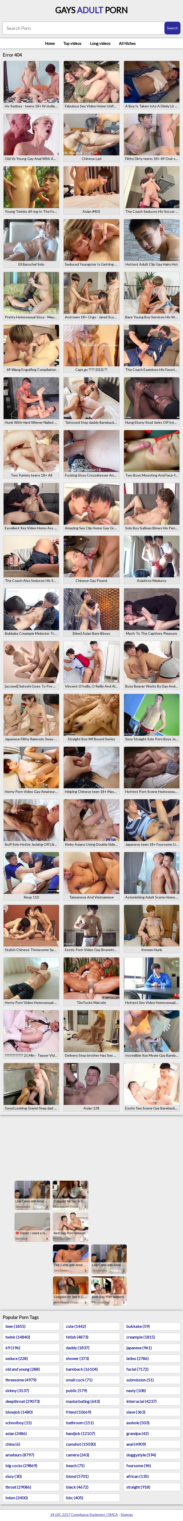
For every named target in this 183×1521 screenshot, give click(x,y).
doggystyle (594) (141, 1454)
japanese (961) (139, 1347)
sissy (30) (13, 1476)
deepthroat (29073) (22, 1401)
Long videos (100, 43)
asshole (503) (137, 1422)
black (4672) (77, 1487)
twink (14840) (17, 1337)
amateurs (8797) (19, 1454)
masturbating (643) (83, 1401)
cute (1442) (76, 1326)
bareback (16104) (82, 1369)
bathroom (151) (80, 1422)
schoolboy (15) (18, 1422)
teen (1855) (15, 1326)
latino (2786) (137, 1358)
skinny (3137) (17, 1390)
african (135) (137, 1476)
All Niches (127, 43)
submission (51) (140, 1379)
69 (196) (12, 1347)
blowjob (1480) (19, 1412)
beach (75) (75, 1465)
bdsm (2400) (16, 1497)
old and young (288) (22, 1369)
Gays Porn (91, 10)
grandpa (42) (137, 1433)
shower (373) (77, 1358)
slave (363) (135, 1412)
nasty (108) (136, 1390)
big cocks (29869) (21, 1465)
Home (50, 43)
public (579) (76, 1390)
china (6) (12, 1444)
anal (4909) (136, 1444)
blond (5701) (77, 1476)
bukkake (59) (138, 1326)
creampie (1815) (140, 1337)
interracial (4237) (141, 1401)
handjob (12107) (80, 1433)
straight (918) (138, 1487)
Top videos (72, 43)
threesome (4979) (20, 1379)
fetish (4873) (77, 1337)
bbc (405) (74, 1497)
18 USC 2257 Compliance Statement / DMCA (84, 1515)
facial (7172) (137, 1369)
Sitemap (127, 1515)
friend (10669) (78, 1412)
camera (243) (77, 1454)
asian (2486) (16, 1433)
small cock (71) (79, 1379)
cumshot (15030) (81, 1444)
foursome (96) (138, 1465)
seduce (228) (16, 1358)
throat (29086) (18, 1487)
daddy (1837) (77, 1347)
